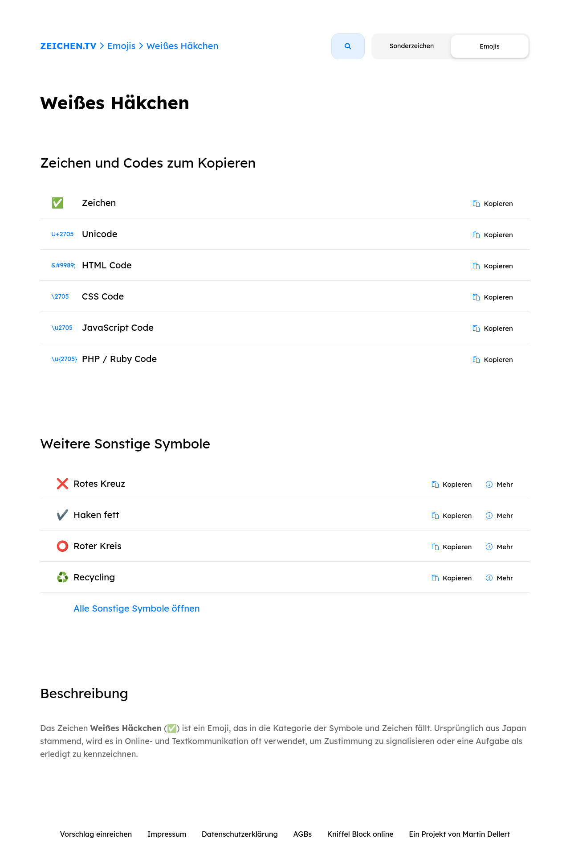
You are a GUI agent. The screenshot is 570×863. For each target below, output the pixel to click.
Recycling (94, 577)
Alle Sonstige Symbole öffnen (136, 608)
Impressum (167, 834)
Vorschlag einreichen (96, 834)
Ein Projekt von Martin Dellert (459, 834)
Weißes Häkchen (182, 45)
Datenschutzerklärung (240, 834)
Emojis (121, 45)
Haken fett (96, 514)
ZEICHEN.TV (68, 45)
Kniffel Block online (360, 834)
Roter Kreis (97, 545)
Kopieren (493, 203)
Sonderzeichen (412, 46)
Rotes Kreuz (99, 483)
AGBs (302, 834)
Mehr (499, 484)
